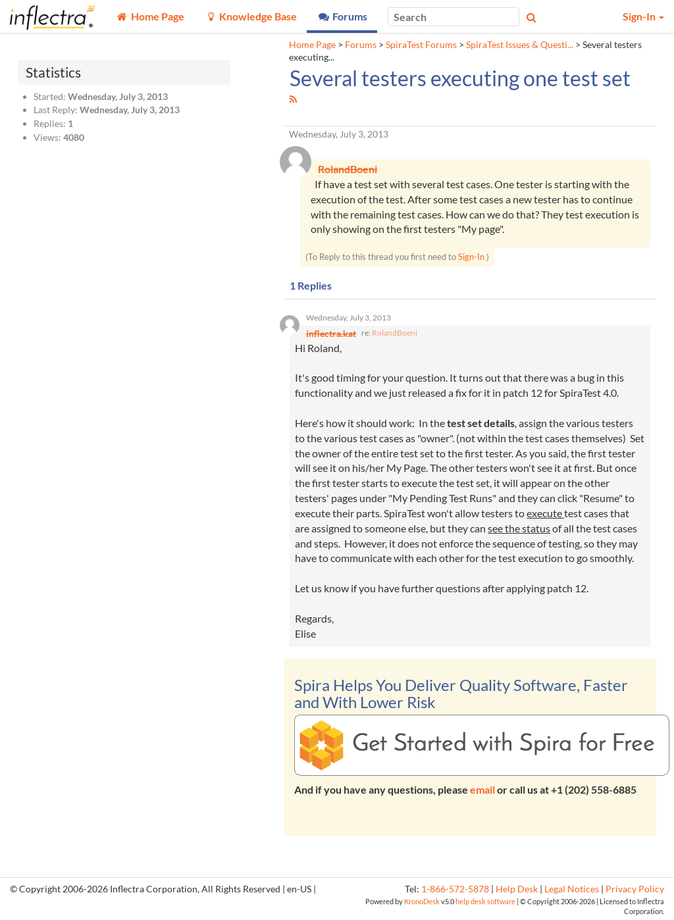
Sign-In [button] (643, 16)
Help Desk (517, 889)
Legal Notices (571, 889)
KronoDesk (422, 901)
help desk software (485, 901)
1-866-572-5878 (455, 889)
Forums (360, 44)
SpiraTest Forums (421, 44)
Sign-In (471, 256)
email (482, 789)
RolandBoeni (394, 333)
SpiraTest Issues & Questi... (519, 44)
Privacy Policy (635, 889)
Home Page (312, 44)
